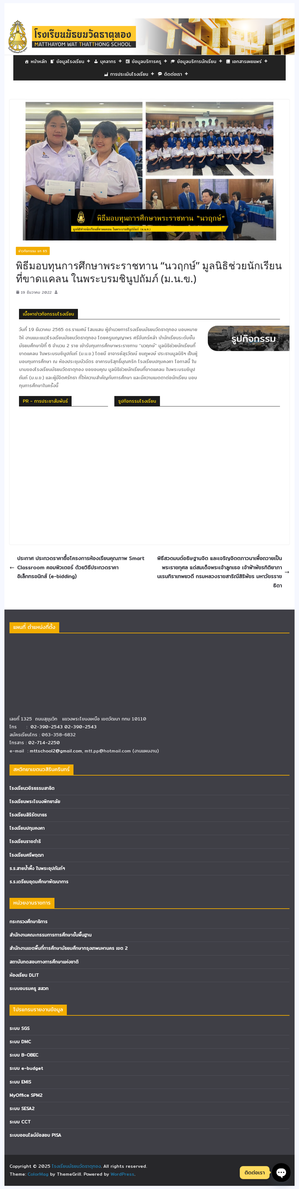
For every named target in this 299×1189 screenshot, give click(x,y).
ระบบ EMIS (20, 1081)
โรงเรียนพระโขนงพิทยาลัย (35, 801)
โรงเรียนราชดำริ (25, 841)
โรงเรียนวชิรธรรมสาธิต (32, 788)
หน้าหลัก (39, 61)
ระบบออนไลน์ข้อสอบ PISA (35, 1135)
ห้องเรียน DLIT (24, 975)
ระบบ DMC (20, 1041)
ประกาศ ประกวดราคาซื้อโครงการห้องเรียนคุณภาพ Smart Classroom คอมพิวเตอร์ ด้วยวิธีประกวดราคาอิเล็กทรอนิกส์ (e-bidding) (77, 567)
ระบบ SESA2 (22, 1108)
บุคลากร (111, 61)
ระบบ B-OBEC (24, 1055)
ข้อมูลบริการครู (150, 61)
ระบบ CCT (20, 1121)
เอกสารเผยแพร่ (250, 61)
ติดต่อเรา (176, 74)
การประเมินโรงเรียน (132, 74)
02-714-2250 (44, 742)
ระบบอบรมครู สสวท (29, 988)
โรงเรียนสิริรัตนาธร (28, 814)
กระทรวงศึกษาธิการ (29, 921)
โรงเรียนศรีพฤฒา (27, 855)
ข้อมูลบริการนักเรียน (200, 61)
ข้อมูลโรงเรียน (73, 61)
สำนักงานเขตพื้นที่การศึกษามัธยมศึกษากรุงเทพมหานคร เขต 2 (69, 948)
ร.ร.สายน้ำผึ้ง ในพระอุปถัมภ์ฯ (37, 868)
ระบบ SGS (19, 1028)
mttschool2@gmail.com (56, 750)
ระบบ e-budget (26, 1068)
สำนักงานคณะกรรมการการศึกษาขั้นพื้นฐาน (51, 934)
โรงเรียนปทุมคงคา (27, 828)
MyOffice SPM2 (26, 1095)
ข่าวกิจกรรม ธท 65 (32, 250)
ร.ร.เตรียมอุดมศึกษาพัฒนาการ (39, 881)
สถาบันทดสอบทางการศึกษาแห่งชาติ (44, 961)
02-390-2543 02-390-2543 (64, 726)
